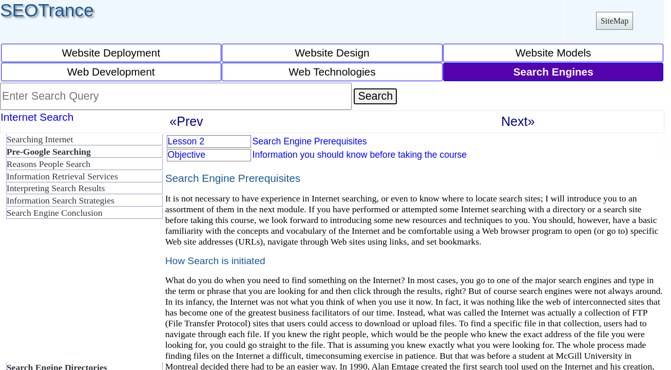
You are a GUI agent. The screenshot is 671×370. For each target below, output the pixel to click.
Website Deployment (111, 53)
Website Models (553, 53)
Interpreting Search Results (56, 188)
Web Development (111, 72)
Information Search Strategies (60, 200)
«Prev (186, 121)
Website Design (332, 53)
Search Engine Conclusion (55, 213)
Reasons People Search (48, 164)
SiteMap (614, 20)
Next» (517, 121)
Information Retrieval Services (62, 176)
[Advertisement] (82, 295)
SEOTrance (47, 10)
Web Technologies (332, 72)
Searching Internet (40, 139)
